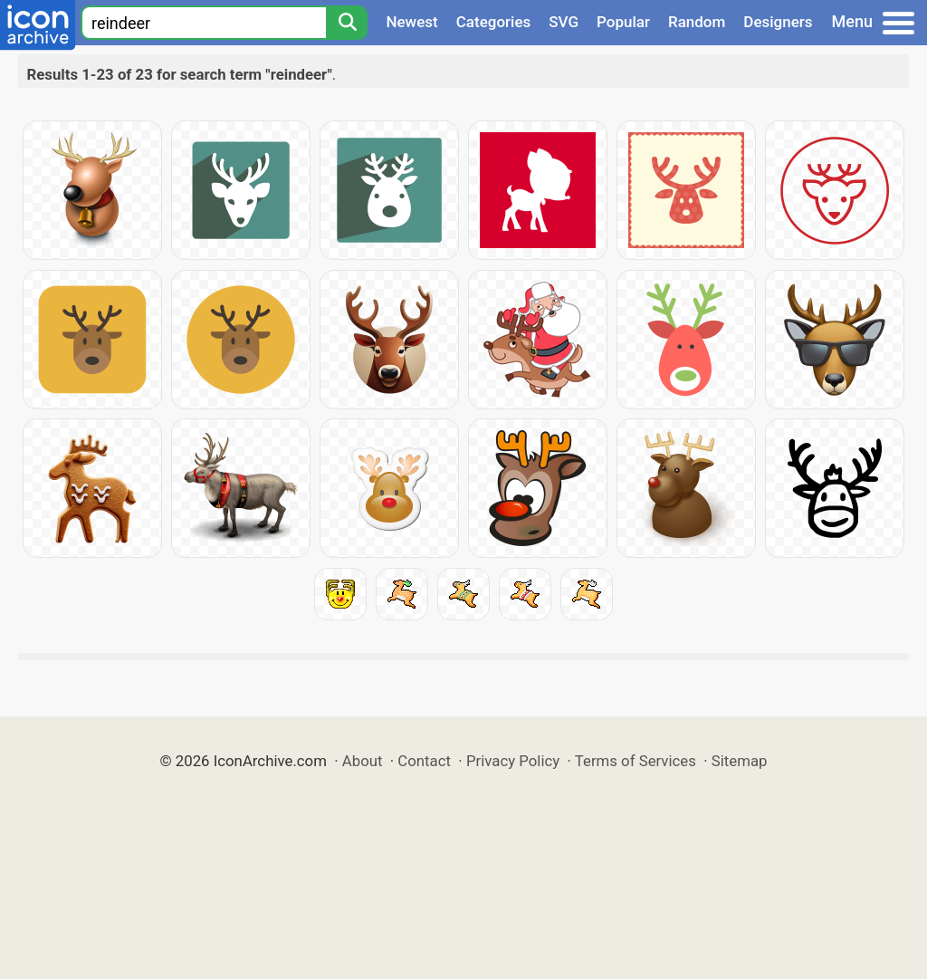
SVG (563, 22)
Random (696, 22)
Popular (623, 22)
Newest (411, 22)
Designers (777, 22)
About (362, 761)
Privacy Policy (512, 761)
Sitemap (740, 761)
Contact (424, 761)
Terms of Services (635, 761)
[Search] (347, 22)
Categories (493, 22)
